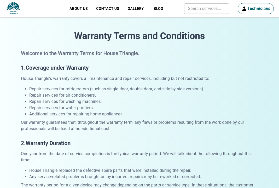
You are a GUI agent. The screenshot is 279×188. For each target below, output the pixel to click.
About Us (78, 9)
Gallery (135, 9)
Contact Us (107, 9)
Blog (158, 9)
